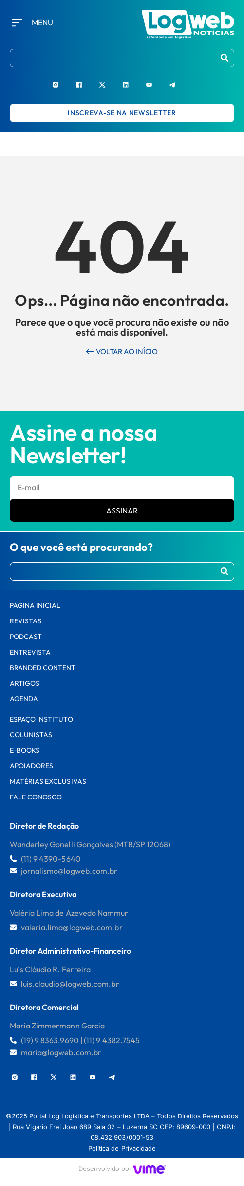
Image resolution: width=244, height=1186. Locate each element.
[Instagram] (63, 80)
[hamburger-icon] (232, 143)
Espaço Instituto (41, 719)
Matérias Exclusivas (48, 781)
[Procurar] (224, 58)
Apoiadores (31, 765)
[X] (110, 80)
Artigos (24, 683)
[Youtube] (157, 80)
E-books (24, 750)
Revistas (25, 621)
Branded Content (43, 667)
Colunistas (31, 734)
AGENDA (24, 698)
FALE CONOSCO (36, 797)
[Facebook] (87, 80)
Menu (42, 22)
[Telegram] (180, 80)
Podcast (26, 636)
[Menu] (17, 23)
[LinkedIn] (134, 80)
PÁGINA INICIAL (35, 605)
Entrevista (30, 652)
